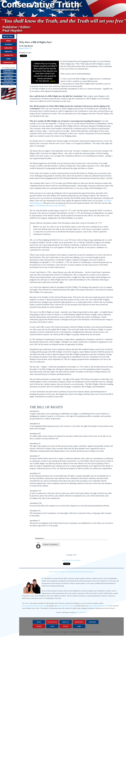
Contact (39, 626)
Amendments (8, 81)
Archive (65, 626)
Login (79, 626)
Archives (8, 44)
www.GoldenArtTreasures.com (98, 606)
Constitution (8, 75)
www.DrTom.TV (25, 48)
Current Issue (52, 622)
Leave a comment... (51, 544)
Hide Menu (8, 36)
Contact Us (8, 55)
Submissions (8, 62)
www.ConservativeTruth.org (66, 606)
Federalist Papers (8, 84)
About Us (8, 51)
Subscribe (9, 48)
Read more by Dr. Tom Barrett (71, 560)
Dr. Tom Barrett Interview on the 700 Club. (49, 206)
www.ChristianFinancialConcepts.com (34, 606)
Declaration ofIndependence (8, 71)
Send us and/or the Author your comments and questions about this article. (71, 572)
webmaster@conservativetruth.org (91, 632)
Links (8, 59)
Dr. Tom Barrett (27, 46)
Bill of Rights (8, 78)
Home (8, 41)
